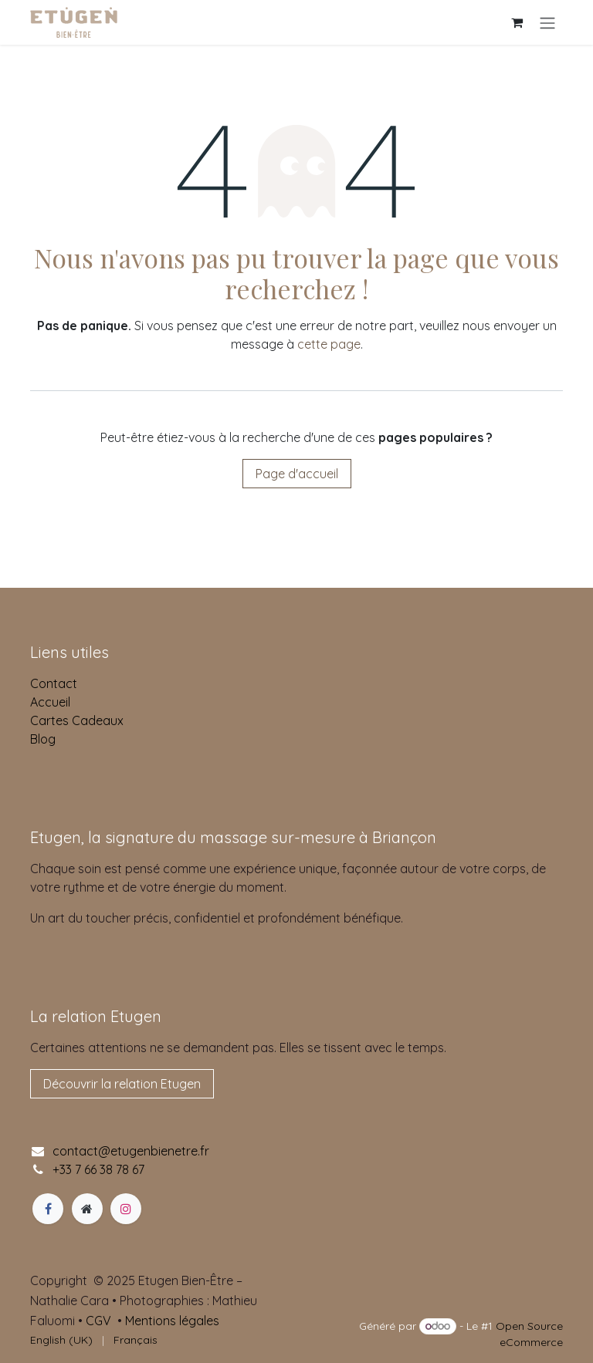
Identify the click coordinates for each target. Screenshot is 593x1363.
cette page (329, 344)
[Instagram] (125, 1208)
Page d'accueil (297, 473)
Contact (53, 683)
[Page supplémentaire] (87, 1208)
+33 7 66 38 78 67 (98, 1169)
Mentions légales (172, 1320)
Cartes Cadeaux (77, 720)
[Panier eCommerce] (516, 22)
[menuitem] (61, 1340)
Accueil (50, 702)
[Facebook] (47, 1208)
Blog (43, 739)
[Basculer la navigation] (547, 22)
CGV (98, 1320)
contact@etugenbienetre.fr (131, 1151)
